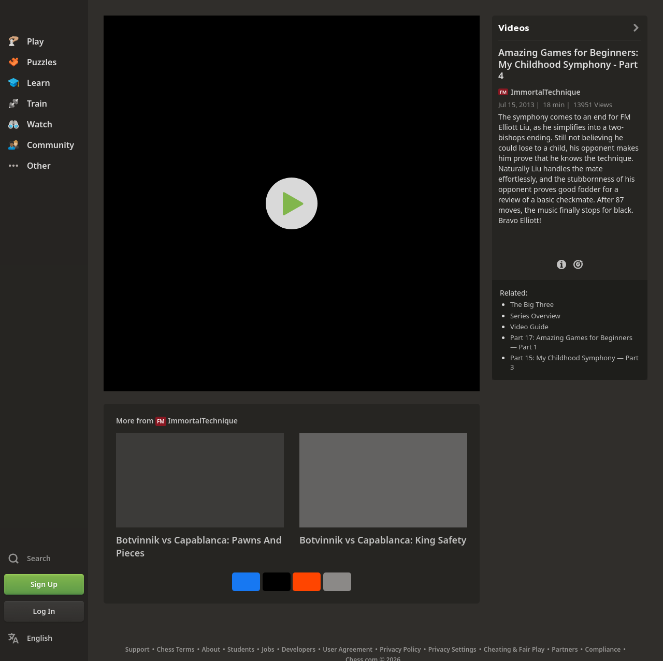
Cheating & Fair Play (514, 649)
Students (240, 649)
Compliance (603, 649)
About (211, 649)
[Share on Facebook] (246, 581)
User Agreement (347, 649)
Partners (565, 649)
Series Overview (535, 315)
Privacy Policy (400, 649)
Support (137, 649)
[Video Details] (561, 263)
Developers (299, 649)
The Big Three (532, 304)
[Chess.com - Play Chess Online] (44, 17)
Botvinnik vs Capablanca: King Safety (382, 540)
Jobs (268, 649)
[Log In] (44, 611)
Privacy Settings (452, 649)
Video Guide (529, 326)
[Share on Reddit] (307, 581)
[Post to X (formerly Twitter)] (277, 581)
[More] (337, 581)
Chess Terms (176, 649)
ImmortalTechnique (203, 420)
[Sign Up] (44, 584)
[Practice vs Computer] (578, 263)
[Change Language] (44, 638)
